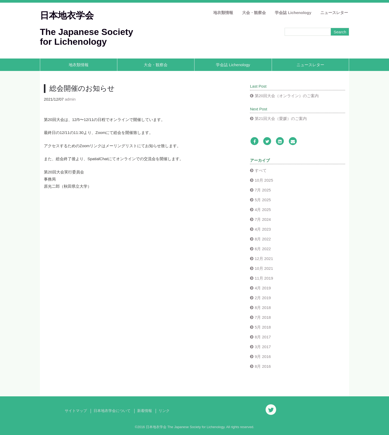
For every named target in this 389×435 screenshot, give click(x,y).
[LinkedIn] (279, 141)
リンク (164, 411)
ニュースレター (334, 12)
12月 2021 (264, 258)
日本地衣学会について (112, 411)
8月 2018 (263, 307)
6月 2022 (263, 248)
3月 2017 (263, 346)
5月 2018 (263, 327)
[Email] (292, 141)
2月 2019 (263, 297)
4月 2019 (263, 288)
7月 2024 (263, 219)
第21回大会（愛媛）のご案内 (281, 118)
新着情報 (144, 411)
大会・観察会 (254, 12)
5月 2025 (263, 200)
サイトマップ (76, 411)
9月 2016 (263, 356)
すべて (261, 170)
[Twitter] (267, 141)
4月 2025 (263, 209)
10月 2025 (264, 180)
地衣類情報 (223, 12)
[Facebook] (254, 141)
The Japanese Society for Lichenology (86, 37)
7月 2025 (263, 190)
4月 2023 (263, 229)
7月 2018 (263, 317)
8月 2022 (263, 239)
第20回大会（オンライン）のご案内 (287, 95)
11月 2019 (264, 278)
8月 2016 (263, 366)
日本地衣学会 (67, 15)
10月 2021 (264, 268)
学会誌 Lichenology (293, 12)
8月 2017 (263, 337)
